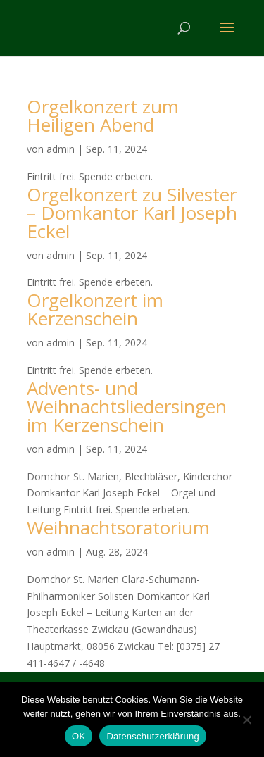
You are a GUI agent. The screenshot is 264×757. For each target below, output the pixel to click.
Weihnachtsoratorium (118, 527)
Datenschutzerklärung (152, 736)
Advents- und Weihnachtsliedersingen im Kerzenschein (127, 406)
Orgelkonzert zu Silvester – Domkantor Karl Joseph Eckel (132, 213)
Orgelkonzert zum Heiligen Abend (103, 115)
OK (78, 736)
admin (60, 149)
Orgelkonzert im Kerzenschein (95, 309)
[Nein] (246, 720)
